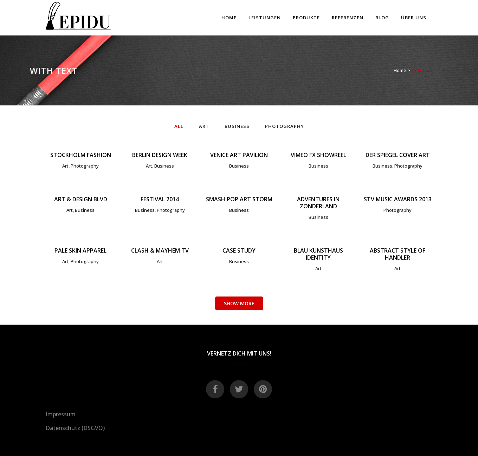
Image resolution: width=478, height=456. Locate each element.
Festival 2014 (160, 199)
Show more (239, 303)
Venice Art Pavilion (239, 155)
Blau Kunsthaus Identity (318, 254)
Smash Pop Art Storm (239, 199)
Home (400, 70)
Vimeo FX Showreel (318, 155)
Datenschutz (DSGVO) (75, 428)
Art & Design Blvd (80, 199)
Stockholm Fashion (80, 155)
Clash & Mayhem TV (160, 250)
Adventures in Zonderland (318, 202)
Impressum (61, 414)
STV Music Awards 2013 (398, 199)
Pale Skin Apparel (80, 250)
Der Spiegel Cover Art (398, 155)
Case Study (239, 250)
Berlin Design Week (159, 155)
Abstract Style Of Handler (397, 254)
